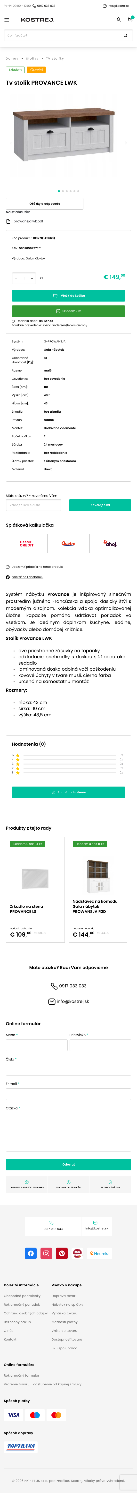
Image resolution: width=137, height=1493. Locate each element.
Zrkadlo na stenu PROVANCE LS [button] (26, 909)
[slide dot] (59, 191)
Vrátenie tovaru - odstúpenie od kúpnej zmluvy (42, 1384)
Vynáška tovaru (64, 1313)
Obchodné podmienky (22, 1296)
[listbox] (68, 890)
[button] (26, 1285)
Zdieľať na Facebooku (27, 577)
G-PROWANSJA (54, 342)
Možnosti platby (65, 1322)
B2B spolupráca (64, 1348)
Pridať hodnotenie (69, 792)
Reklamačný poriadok (22, 1304)
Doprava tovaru (65, 1296)
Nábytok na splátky (67, 1304)
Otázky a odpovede (44, 204)
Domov (12, 59)
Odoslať (68, 1164)
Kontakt (10, 1339)
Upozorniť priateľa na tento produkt (37, 567)
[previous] (11, 143)
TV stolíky (55, 59)
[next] (125, 143)
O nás (8, 1330)
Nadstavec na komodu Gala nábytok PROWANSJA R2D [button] (95, 906)
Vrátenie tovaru (64, 1330)
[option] (37, 890)
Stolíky (32, 59)
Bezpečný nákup (17, 1322)
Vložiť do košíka (68, 296)
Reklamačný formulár (21, 1375)
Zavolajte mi (100, 505)
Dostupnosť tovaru (67, 1339)
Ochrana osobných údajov (26, 1313)
